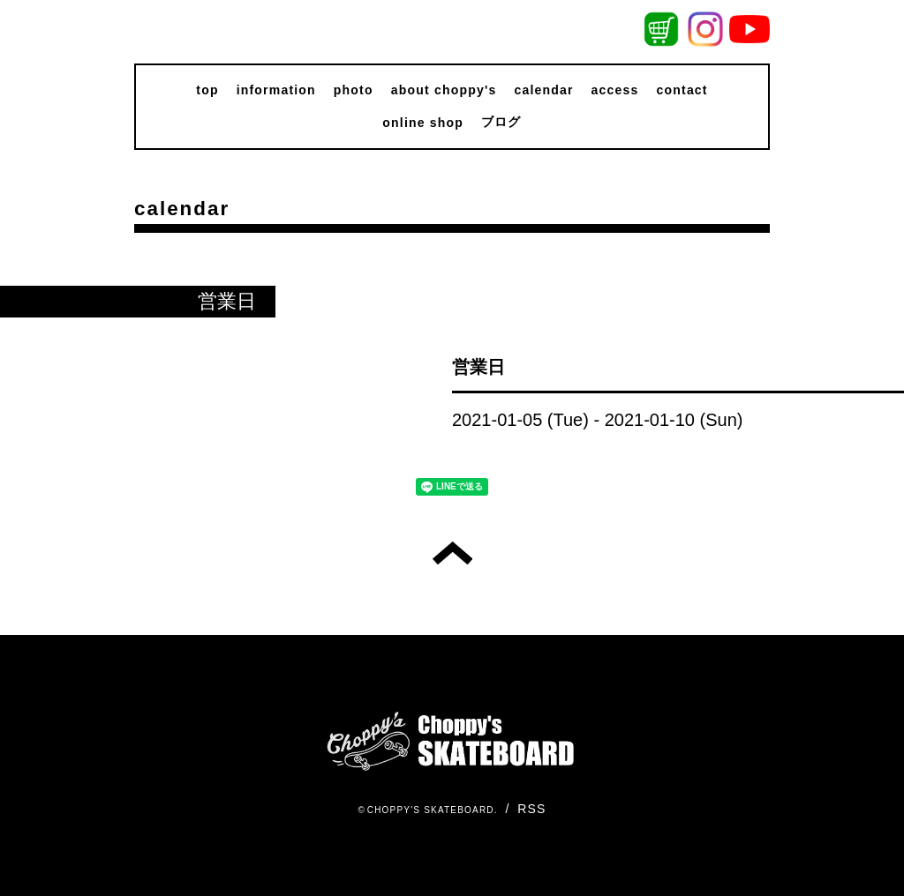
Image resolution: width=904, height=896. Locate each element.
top (207, 90)
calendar (543, 90)
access (615, 90)
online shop (422, 123)
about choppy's (444, 90)
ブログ (501, 122)
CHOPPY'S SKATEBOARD (430, 810)
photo (353, 90)
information (276, 90)
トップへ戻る (452, 552)
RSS (531, 809)
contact (682, 90)
